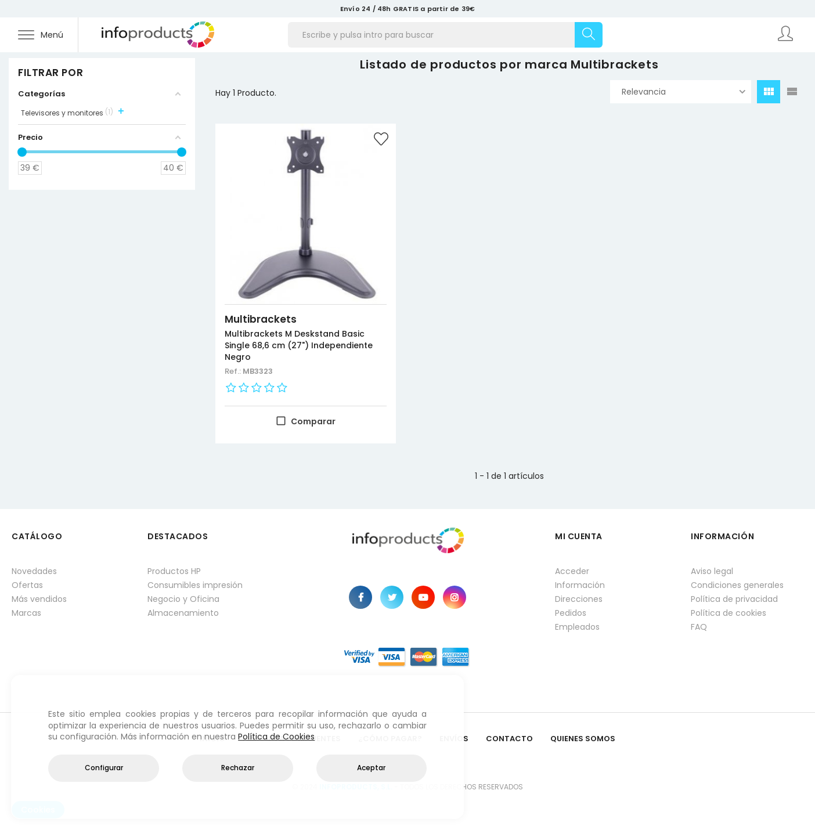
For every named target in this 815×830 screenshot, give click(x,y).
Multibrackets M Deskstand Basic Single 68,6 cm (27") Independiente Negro (299, 345)
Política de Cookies (276, 736)
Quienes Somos (582, 738)
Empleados (577, 627)
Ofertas (27, 585)
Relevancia (683, 92)
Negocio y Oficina (183, 599)
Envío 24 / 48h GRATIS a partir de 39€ (407, 8)
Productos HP (174, 571)
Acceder (572, 571)
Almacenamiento (183, 613)
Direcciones (579, 599)
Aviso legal (712, 571)
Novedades (34, 571)
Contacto (509, 738)
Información (580, 585)
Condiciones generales (737, 585)
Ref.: (234, 371)
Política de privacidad (734, 599)
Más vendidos (39, 599)
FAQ (699, 627)
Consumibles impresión (195, 585)
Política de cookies (728, 613)
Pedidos (570, 613)
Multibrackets (261, 319)
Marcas (26, 613)
